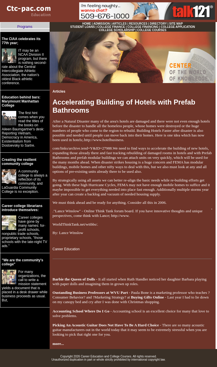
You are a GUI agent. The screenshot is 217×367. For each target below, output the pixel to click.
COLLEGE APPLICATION (178, 26)
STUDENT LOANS (82, 26)
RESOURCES (138, 23)
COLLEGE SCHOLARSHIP (117, 30)
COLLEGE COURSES (152, 30)
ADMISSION (101, 23)
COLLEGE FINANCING (142, 26)
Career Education (66, 249)
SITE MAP (176, 23)
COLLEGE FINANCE (111, 26)
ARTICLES (119, 23)
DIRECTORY (158, 23)
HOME (86, 23)
